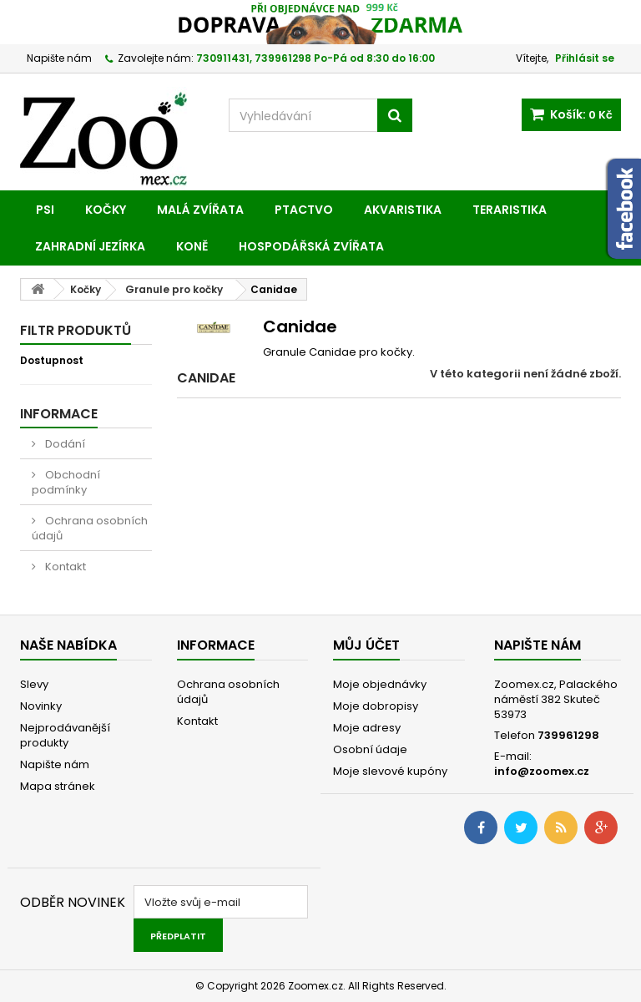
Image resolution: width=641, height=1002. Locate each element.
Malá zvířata (200, 209)
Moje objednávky (379, 684)
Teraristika (509, 209)
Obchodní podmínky (66, 482)
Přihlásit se (584, 58)
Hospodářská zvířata (311, 246)
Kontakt (64, 566)
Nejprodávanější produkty (65, 735)
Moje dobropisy (375, 706)
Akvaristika (403, 209)
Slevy (34, 684)
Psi (45, 209)
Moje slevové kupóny (390, 771)
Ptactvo (304, 209)
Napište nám (59, 58)
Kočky (105, 209)
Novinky (41, 706)
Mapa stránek (57, 786)
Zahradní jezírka (90, 246)
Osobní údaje (370, 749)
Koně (192, 246)
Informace (59, 413)
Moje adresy (367, 728)
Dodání (64, 444)
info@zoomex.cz (541, 771)
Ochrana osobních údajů (90, 528)
